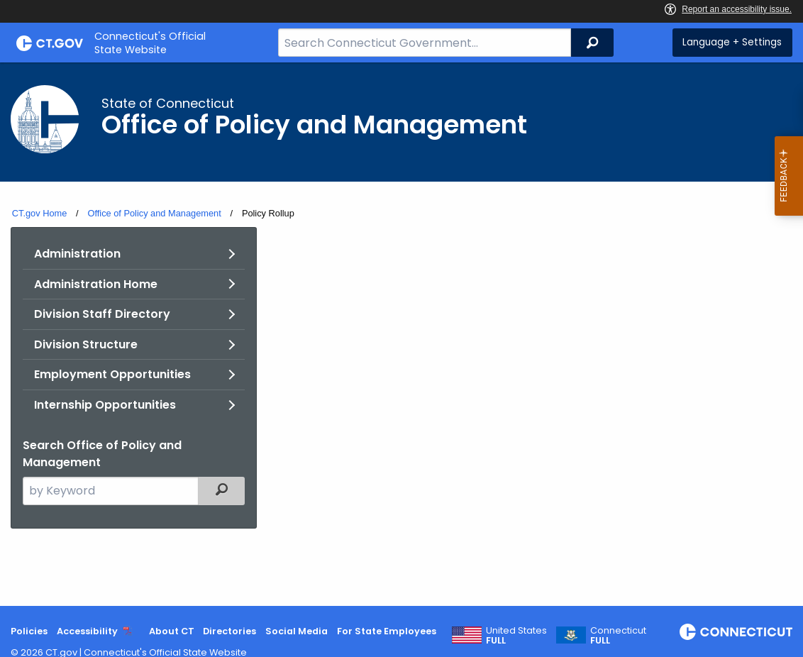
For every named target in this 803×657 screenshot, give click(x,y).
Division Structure (86, 344)
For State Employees (386, 631)
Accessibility (87, 631)
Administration (77, 253)
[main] (401, 334)
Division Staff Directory (102, 314)
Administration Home (95, 284)
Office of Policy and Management (154, 213)
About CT (171, 631)
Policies (29, 631)
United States (516, 636)
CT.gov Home (39, 213)
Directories (229, 631)
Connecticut (618, 636)
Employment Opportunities (112, 374)
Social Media (296, 631)
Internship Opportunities (105, 405)
